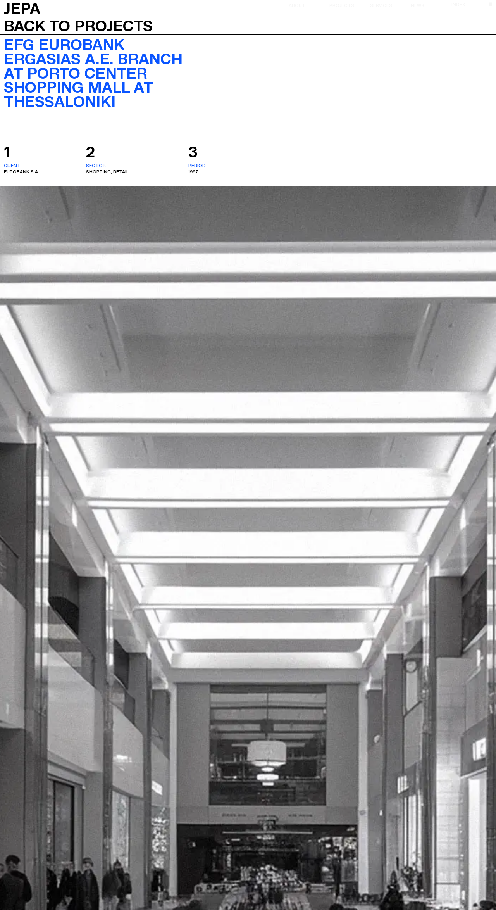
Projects (341, 5)
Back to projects (78, 26)
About (297, 5)
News (417, 5)
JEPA (22, 7)
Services (381, 5)
